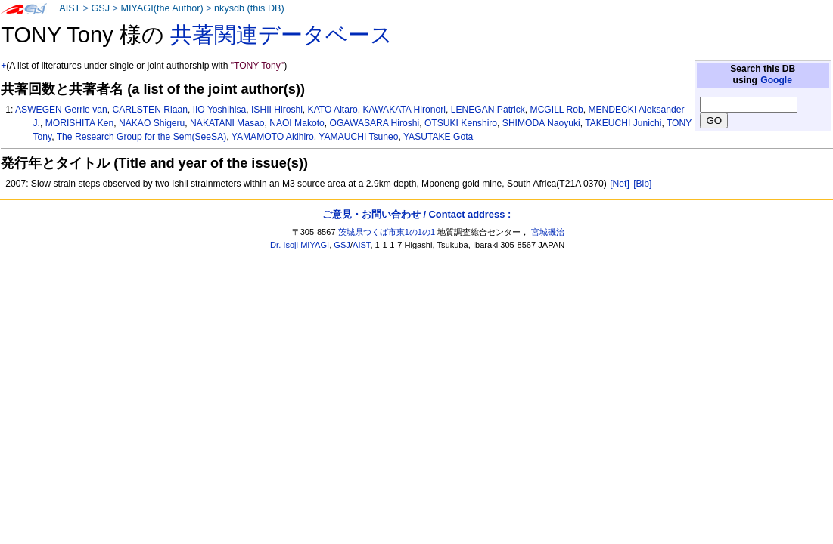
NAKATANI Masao (227, 123)
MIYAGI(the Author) (161, 8)
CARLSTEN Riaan (149, 109)
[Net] (619, 183)
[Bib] (642, 183)
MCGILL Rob (556, 109)
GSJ (100, 8)
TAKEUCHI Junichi (623, 123)
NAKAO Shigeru (152, 123)
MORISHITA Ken (79, 123)
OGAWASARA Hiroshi (374, 123)
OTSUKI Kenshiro (460, 123)
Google (776, 80)
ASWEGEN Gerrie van (61, 109)
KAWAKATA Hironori (404, 109)
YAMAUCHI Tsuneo (358, 136)
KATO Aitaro (333, 109)
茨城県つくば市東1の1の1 (387, 231)
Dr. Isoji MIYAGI (299, 244)
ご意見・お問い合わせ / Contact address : (416, 214)
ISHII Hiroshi (277, 109)
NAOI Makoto (297, 123)
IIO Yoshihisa (220, 109)
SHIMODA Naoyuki (541, 123)
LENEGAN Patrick (488, 109)
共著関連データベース (281, 35)
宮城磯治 (547, 231)
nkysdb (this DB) (249, 8)
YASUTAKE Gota (438, 136)
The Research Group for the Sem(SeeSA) (142, 136)
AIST (69, 8)
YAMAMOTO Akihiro (273, 136)
